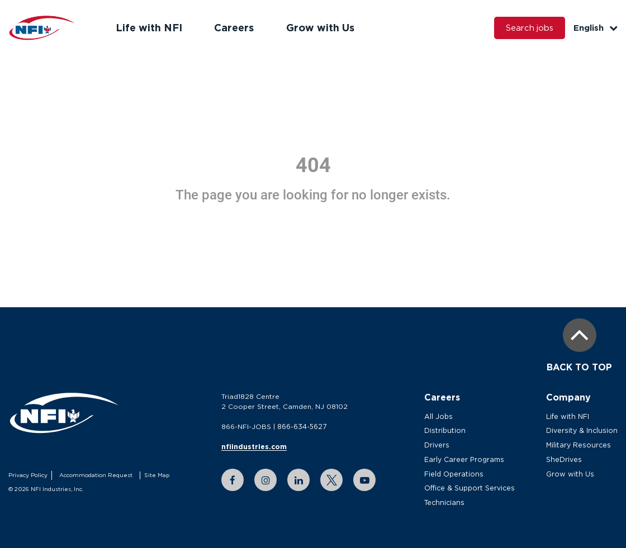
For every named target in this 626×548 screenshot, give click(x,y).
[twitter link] (332, 480)
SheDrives (566, 459)
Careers (233, 27)
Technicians (445, 502)
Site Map (155, 475)
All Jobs (440, 416)
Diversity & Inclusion (583, 430)
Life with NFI (148, 27)
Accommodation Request (94, 475)
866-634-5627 (303, 426)
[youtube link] (365, 480)
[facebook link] (233, 480)
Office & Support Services (471, 488)
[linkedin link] (299, 480)
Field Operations (455, 474)
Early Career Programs (466, 459)
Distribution (446, 430)
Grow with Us (318, 27)
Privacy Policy (27, 475)
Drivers (438, 445)
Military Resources (581, 445)
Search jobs (529, 27)
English (595, 27)
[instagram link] (266, 480)
